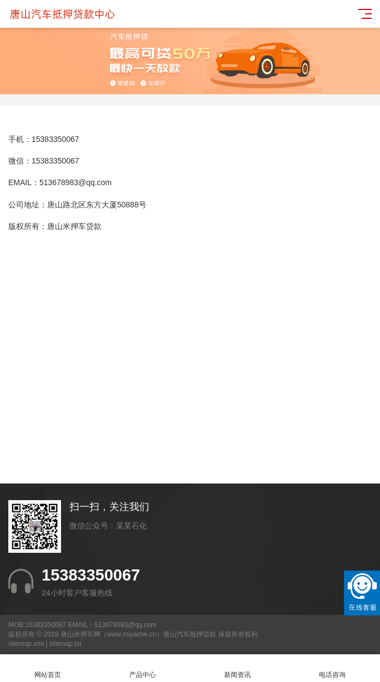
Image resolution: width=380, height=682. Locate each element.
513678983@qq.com (75, 182)
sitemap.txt (65, 644)
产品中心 (142, 668)
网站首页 (47, 668)
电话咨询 (332, 668)
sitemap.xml (26, 644)
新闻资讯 (237, 668)
